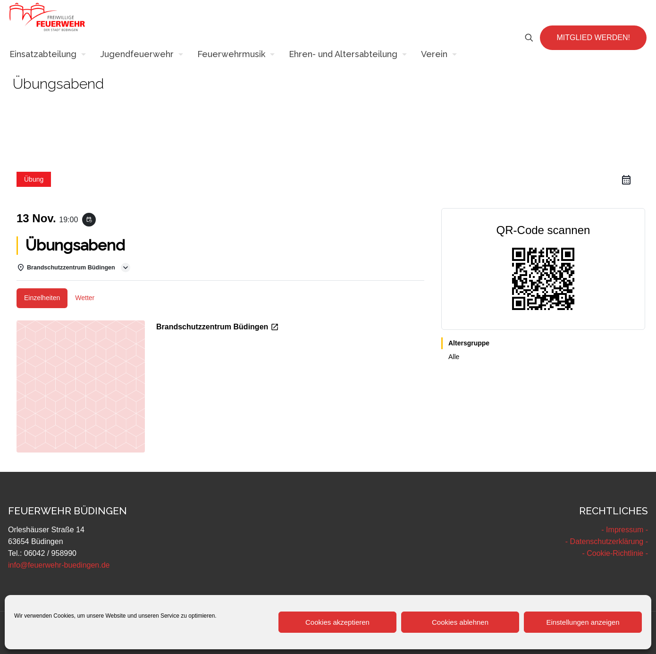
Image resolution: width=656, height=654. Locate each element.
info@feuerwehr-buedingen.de (59, 565)
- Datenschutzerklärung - (606, 541)
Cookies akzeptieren (337, 622)
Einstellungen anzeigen (582, 622)
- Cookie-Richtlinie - (615, 553)
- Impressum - (624, 530)
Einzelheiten (42, 298)
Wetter (84, 298)
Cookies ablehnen (460, 622)
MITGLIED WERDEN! (593, 38)
